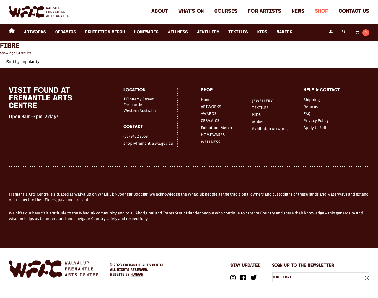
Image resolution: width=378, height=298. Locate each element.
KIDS (262, 32)
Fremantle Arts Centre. (144, 265)
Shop (321, 11)
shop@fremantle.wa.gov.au (148, 143)
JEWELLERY (208, 32)
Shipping (312, 99)
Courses (225, 11)
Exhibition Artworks (270, 128)
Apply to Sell (315, 127)
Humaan (137, 274)
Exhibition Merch (105, 32)
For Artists (264, 11)
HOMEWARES (146, 32)
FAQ (307, 113)
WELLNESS (178, 32)
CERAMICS (65, 32)
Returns (311, 106)
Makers (284, 32)
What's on (191, 11)
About (159, 11)
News (298, 11)
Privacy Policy (316, 120)
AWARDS (208, 113)
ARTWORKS (35, 32)
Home (206, 99)
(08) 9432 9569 (135, 136)
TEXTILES (238, 32)
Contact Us (354, 11)
